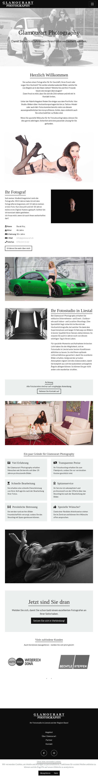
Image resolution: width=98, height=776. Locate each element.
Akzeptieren (45, 773)
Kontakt (49, 744)
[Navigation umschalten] (92, 4)
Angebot (49, 732)
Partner (49, 740)
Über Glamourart (49, 736)
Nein (56, 773)
